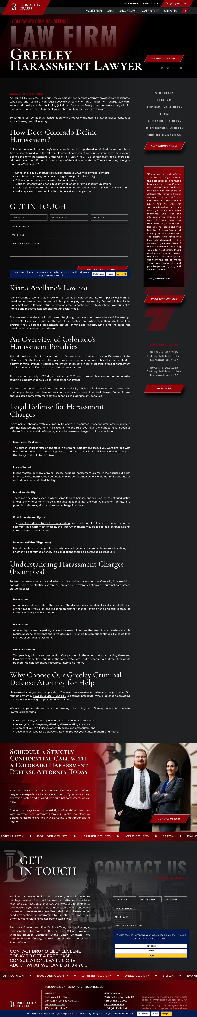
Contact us (17, 783)
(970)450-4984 (115, 981)
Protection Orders (163, 93)
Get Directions (55, 977)
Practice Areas (94, 10)
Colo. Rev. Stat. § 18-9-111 (72, 156)
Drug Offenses (164, 100)
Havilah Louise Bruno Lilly (49, 669)
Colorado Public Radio (116, 274)
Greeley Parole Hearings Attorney (164, 135)
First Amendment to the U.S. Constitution (44, 496)
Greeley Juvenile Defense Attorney (164, 121)
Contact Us (170, 10)
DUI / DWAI (164, 114)
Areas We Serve (128, 10)
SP (190, 10)
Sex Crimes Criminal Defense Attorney (164, 128)
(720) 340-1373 (177, 3)
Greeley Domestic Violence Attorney (164, 107)
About (110, 10)
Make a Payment (150, 10)
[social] (161, 68)
